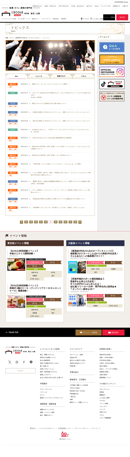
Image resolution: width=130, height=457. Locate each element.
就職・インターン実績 (47, 412)
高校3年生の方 (37, 6)
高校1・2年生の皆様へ (107, 357)
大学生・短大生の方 (77, 6)
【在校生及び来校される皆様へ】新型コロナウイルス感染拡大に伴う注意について (58, 199)
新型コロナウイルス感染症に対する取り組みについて (49, 103)
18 (26, 222)
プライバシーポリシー (81, 428)
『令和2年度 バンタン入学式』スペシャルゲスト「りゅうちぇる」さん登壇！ (57, 164)
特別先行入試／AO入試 (77, 391)
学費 (71, 399)
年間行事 (72, 366)
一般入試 (72, 396)
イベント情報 (104, 403)
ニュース (38, 76)
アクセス (86, 19)
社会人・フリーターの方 (102, 6)
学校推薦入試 (74, 394)
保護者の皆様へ (105, 372)
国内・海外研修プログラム (48, 372)
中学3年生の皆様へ (106, 360)
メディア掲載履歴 (105, 418)
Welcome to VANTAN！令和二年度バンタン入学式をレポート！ (52, 155)
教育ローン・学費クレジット (79, 402)
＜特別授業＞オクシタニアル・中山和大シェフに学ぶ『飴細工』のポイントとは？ (58, 207)
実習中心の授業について (48, 357)
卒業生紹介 (74, 372)
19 (31, 222)
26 (65, 222)
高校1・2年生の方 (50, 6)
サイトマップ (96, 428)
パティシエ (43, 392)
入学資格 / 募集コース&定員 (79, 385)
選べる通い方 (44, 366)
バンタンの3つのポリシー (47, 428)
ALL (16, 76)
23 (50, 222)
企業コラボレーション (47, 369)
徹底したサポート (45, 375)
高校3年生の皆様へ (106, 354)
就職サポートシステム (47, 409)
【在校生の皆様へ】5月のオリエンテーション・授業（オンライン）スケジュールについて (61, 112)
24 (55, 222)
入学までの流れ (75, 388)
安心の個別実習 (45, 360)
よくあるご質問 (97, 19)
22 (46, 222)
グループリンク (105, 389)
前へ (21, 222)
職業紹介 (102, 395)
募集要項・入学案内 (78, 380)
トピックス (103, 406)
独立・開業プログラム (47, 354)
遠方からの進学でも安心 (77, 360)
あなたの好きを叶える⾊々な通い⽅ (51, 377)
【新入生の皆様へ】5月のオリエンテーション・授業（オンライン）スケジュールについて (61, 121)
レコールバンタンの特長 (50, 349)
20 (36, 222)
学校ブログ (61, 76)
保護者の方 (116, 6)
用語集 (102, 392)
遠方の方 (89, 6)
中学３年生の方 (64, 6)
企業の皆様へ (104, 375)
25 (60, 222)
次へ (80, 222)
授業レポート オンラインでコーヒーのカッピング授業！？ (51, 84)
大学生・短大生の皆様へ (107, 363)
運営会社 (33, 428)
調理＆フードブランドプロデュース (51, 398)
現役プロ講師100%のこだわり (49, 363)
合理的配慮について (64, 428)
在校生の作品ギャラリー (77, 363)
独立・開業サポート (46, 415)
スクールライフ (76, 349)
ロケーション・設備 (76, 354)
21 (41, 222)
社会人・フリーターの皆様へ (109, 369)
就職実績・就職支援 (48, 404)
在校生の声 (73, 357)
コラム (83, 76)
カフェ (42, 395)
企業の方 (125, 6)
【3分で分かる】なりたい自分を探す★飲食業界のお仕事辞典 (51, 138)
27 (70, 222)
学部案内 (43, 384)
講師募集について (105, 377)
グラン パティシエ (46, 389)
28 (75, 222)
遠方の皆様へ (104, 366)
